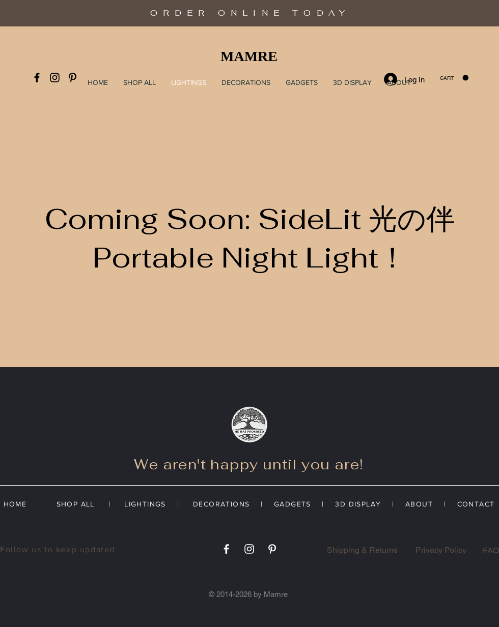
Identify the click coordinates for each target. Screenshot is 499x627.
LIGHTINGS (149, 504)
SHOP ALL (74, 504)
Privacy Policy (440, 550)
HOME (18, 504)
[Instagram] (54, 77)
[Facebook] (37, 77)
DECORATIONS (221, 504)
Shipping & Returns (362, 550)
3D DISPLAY (358, 504)
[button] (454, 78)
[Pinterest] (72, 77)
